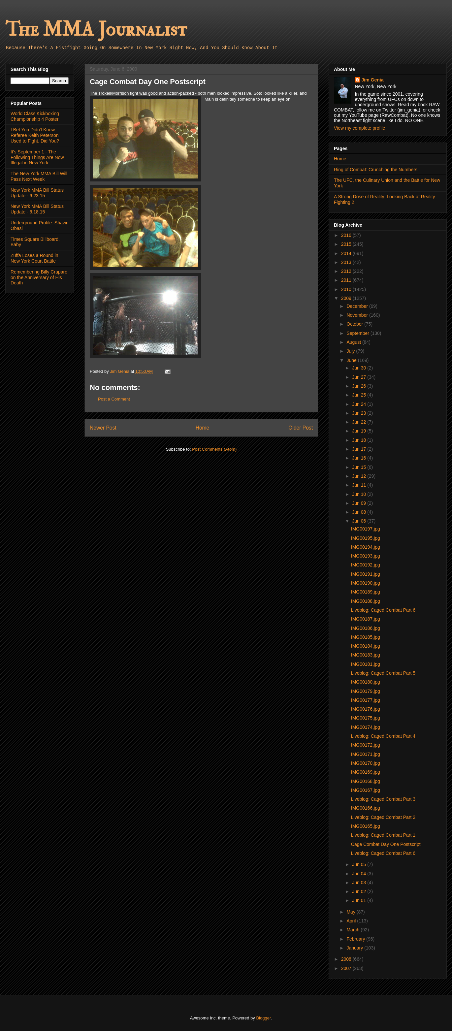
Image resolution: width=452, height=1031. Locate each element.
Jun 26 (359, 386)
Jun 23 (359, 413)
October (355, 324)
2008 (347, 959)
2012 (347, 271)
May (351, 912)
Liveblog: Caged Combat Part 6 (383, 610)
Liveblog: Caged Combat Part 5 (383, 673)
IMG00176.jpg (365, 709)
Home (203, 428)
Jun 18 (359, 440)
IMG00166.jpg (365, 808)
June (352, 360)
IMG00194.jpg (365, 547)
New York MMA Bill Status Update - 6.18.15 (37, 209)
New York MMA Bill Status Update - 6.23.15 (37, 192)
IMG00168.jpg (365, 781)
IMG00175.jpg (365, 718)
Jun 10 (359, 494)
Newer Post (103, 428)
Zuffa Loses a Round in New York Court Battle (34, 258)
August (354, 342)
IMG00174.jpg (365, 727)
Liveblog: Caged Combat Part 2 (383, 817)
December (357, 306)
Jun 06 (359, 521)
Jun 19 (359, 431)
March (353, 929)
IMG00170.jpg (365, 763)
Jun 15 (359, 467)
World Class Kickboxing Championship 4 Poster (35, 116)
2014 (347, 253)
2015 (347, 244)
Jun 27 (359, 377)
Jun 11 (359, 485)
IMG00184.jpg (365, 646)
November (357, 315)
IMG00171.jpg (365, 754)
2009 (347, 298)
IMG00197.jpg (365, 529)
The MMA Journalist (96, 29)
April (351, 920)
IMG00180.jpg (365, 682)
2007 (347, 968)
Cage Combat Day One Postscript (386, 844)
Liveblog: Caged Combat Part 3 (383, 799)
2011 (347, 280)
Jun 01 (359, 900)
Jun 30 (359, 368)
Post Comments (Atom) (214, 449)
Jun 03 (359, 882)
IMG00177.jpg (365, 700)
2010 (347, 289)
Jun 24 (359, 404)
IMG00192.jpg (365, 564)
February (356, 939)
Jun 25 (359, 395)
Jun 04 (359, 873)
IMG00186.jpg (365, 628)
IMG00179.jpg (365, 691)
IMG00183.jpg (365, 655)
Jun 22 (359, 422)
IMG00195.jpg (365, 538)
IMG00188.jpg (365, 601)
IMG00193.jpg (365, 556)
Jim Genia (373, 79)
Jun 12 (359, 476)
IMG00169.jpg (365, 772)
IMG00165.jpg (365, 826)
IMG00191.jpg (365, 574)
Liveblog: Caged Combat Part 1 (383, 835)
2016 (347, 235)
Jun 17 (359, 449)
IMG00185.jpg (365, 637)
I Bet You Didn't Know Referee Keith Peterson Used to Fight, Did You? (35, 135)
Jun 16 (359, 458)
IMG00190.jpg (365, 583)
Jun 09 (359, 503)
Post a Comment (114, 399)
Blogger (263, 1017)
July (351, 351)
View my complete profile (359, 128)
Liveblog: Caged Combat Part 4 (383, 736)
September (358, 333)
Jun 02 (359, 891)
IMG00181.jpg (365, 664)
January (355, 947)
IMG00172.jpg (365, 745)
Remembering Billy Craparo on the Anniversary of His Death (39, 277)
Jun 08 (359, 512)
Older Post (300, 428)
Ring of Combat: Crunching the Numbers (375, 169)
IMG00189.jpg (365, 592)
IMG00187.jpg (365, 619)
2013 (347, 262)
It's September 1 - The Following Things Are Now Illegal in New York (37, 157)
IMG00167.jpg (365, 790)
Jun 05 (359, 864)
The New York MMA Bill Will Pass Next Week (39, 176)
